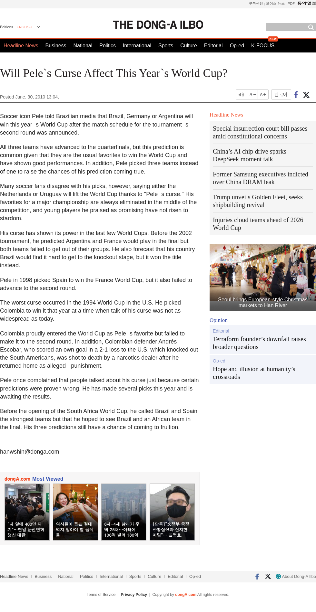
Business (55, 45)
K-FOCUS (262, 45)
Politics (107, 45)
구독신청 (256, 3)
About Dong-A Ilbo (296, 576)
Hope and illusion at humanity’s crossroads (254, 372)
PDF (291, 3)
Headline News (21, 45)
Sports (165, 45)
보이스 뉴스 (275, 3)
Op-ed (237, 45)
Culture (188, 45)
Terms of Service (101, 594)
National (83, 45)
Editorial (213, 45)
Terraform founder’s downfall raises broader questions (259, 342)
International (137, 45)
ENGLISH (24, 27)
